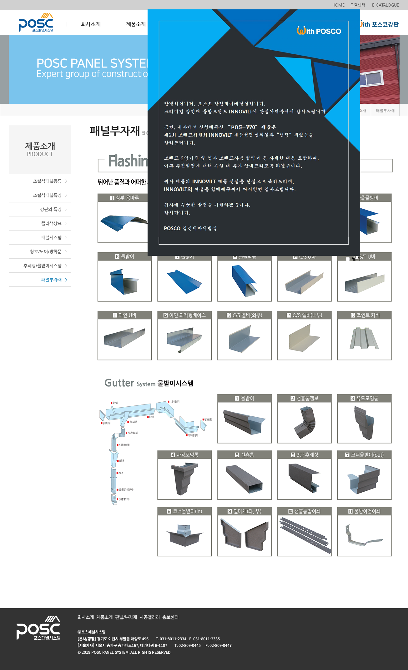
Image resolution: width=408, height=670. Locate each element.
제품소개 (136, 24)
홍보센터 (170, 617)
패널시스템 (51, 237)
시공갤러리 (149, 617)
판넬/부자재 (126, 617)
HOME (338, 4)
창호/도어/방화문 (46, 251)
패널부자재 (51, 279)
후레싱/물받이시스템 (42, 265)
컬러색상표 (51, 223)
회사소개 (91, 24)
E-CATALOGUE (386, 4)
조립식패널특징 (47, 195)
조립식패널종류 (47, 181)
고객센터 (358, 4)
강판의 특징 (51, 209)
